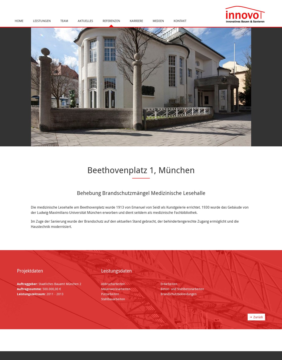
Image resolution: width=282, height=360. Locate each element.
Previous (5, 84)
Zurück (258, 317)
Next (276, 84)
